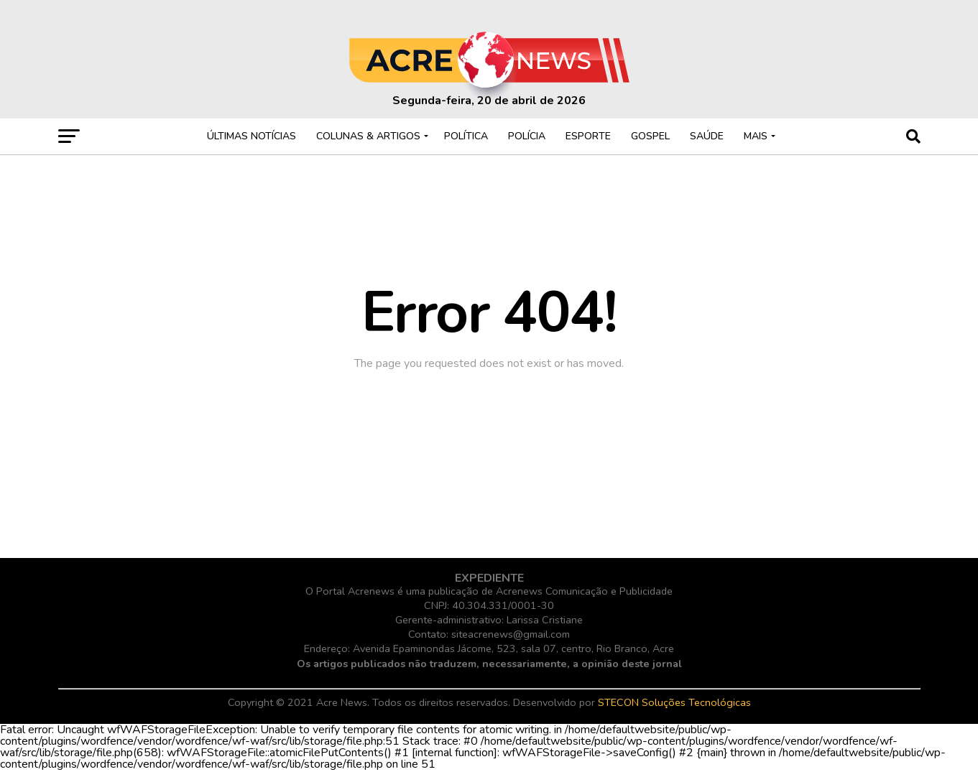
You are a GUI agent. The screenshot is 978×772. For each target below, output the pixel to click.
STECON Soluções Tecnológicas (674, 702)
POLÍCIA (526, 136)
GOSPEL (650, 136)
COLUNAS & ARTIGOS (368, 136)
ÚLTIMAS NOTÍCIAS (251, 136)
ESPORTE (588, 136)
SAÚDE (707, 136)
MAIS (755, 136)
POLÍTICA (466, 136)
